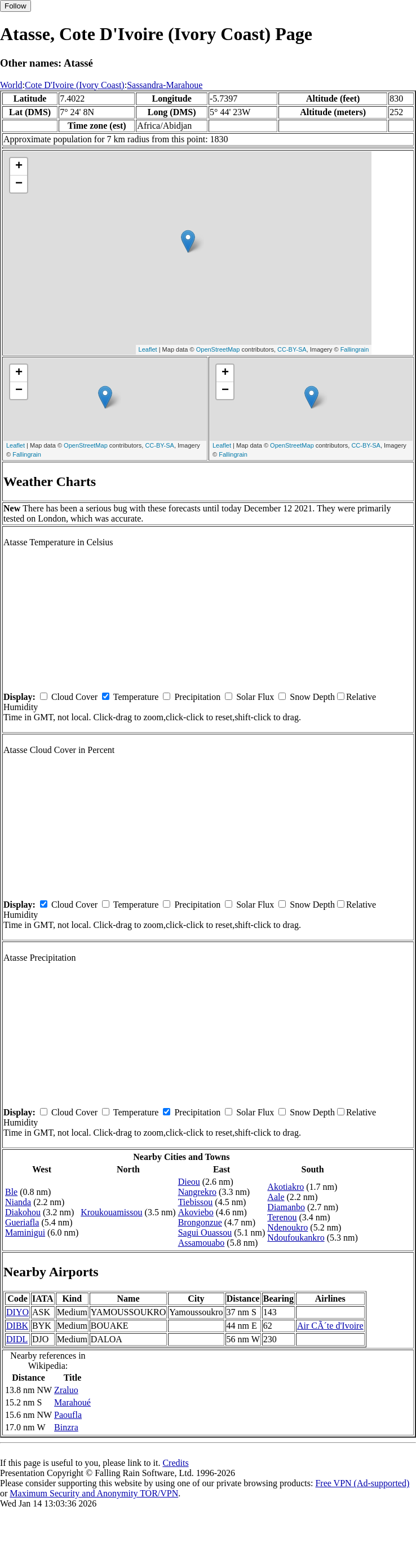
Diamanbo (286, 1207)
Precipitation (197, 697)
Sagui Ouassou (205, 1232)
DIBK (17, 1325)
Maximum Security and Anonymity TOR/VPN (94, 1493)
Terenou (281, 1217)
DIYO (17, 1312)
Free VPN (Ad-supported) (362, 1483)
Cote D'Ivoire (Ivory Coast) (75, 85)
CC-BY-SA (292, 349)
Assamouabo (201, 1242)
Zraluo (66, 1390)
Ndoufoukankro (295, 1237)
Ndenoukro (287, 1227)
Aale (275, 1197)
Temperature (136, 697)
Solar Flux (255, 697)
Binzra (66, 1427)
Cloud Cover (74, 697)
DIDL (17, 1339)
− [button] (19, 184)
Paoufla (68, 1415)
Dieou (189, 1181)
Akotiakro (285, 1187)
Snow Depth (312, 697)
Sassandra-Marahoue (164, 85)
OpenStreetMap (218, 349)
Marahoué (72, 1402)
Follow (15, 6)
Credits (175, 1463)
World (11, 85)
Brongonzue (200, 1222)
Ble (11, 1192)
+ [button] (19, 166)
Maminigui (25, 1232)
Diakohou (23, 1212)
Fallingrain (354, 349)
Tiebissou (195, 1202)
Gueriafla (22, 1222)
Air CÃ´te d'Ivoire (330, 1325)
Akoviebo (196, 1212)
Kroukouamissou (111, 1212)
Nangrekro (197, 1192)
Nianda (18, 1202)
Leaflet (148, 349)
